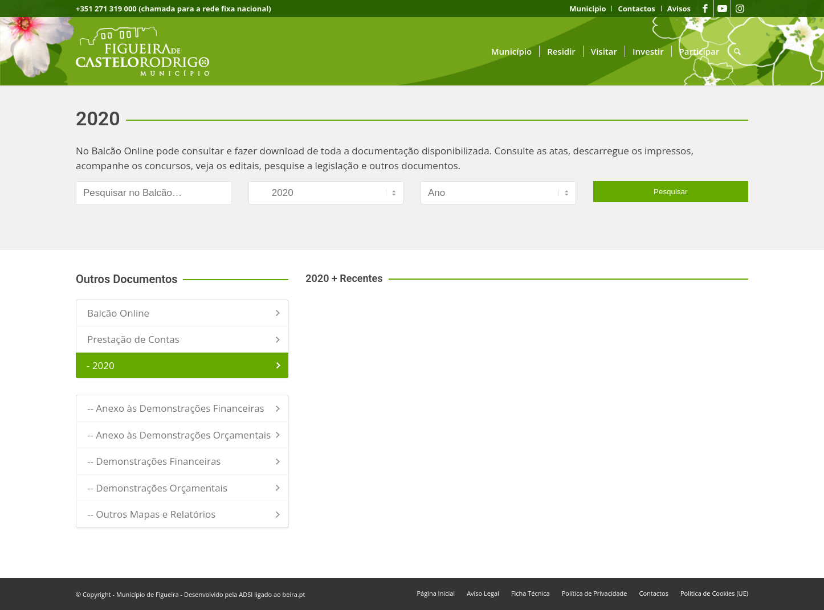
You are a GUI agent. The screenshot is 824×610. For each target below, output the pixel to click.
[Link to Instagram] (739, 8)
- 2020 (101, 365)
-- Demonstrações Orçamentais (157, 487)
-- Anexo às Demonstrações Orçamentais (179, 434)
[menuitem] (588, 8)
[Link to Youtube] (722, 8)
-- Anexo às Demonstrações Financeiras (175, 408)
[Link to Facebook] (705, 8)
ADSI (245, 594)
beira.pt (294, 594)
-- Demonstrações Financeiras (154, 461)
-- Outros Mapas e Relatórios (151, 514)
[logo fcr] (151, 51)
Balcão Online (118, 313)
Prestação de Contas (133, 339)
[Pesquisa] (737, 51)
